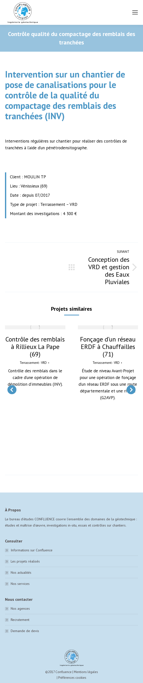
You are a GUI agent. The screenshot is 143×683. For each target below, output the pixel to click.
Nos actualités (21, 572)
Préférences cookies (72, 678)
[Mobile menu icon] (135, 12)
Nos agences (20, 608)
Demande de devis (25, 631)
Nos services (20, 583)
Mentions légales (86, 672)
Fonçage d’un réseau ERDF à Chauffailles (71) (108, 347)
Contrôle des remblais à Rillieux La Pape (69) (35, 347)
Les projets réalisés (25, 561)
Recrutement (20, 619)
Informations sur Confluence (31, 550)
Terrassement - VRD (33, 363)
